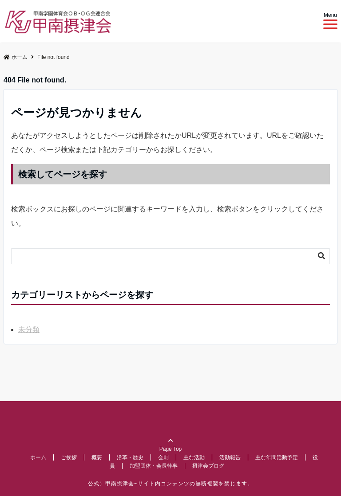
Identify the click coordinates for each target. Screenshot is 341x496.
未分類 (29, 329)
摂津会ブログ (208, 466)
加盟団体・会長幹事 (154, 466)
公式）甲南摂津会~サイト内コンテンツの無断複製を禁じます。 (170, 483)
